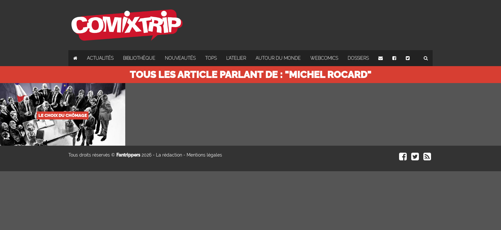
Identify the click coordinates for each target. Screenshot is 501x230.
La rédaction (169, 154)
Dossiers (358, 58)
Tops (211, 58)
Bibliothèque (139, 58)
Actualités (100, 58)
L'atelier (236, 58)
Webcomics (324, 58)
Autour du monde (278, 58)
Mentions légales (204, 154)
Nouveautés (180, 58)
